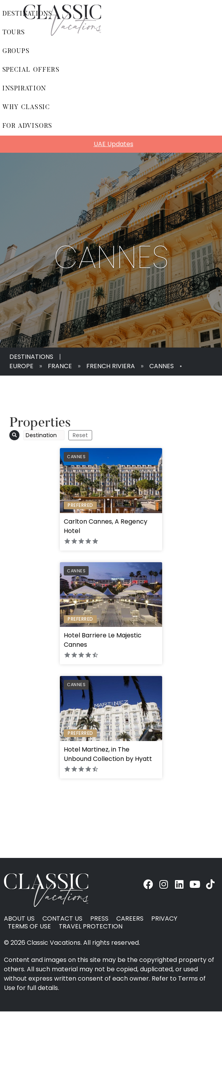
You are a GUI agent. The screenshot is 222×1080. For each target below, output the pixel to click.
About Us (19, 919)
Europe (21, 366)
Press (99, 919)
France (60, 366)
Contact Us (62, 919)
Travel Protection (90, 926)
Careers (129, 919)
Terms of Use (29, 926)
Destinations (31, 356)
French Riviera (110, 366)
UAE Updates (113, 143)
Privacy (164, 919)
